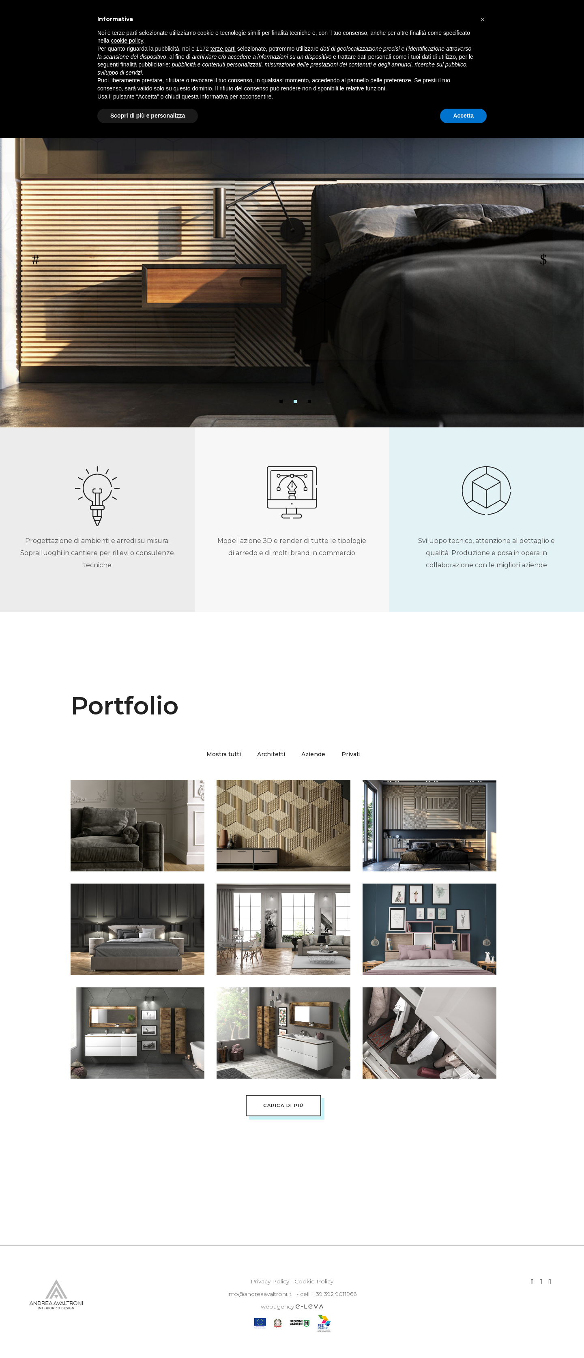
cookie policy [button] (127, 40)
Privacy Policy (270, 1281)
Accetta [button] (463, 115)
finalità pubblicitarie (144, 64)
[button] (482, 19)
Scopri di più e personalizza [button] (147, 115)
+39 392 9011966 (334, 1294)
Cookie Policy (313, 1281)
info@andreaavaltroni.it (260, 1294)
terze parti (223, 48)
